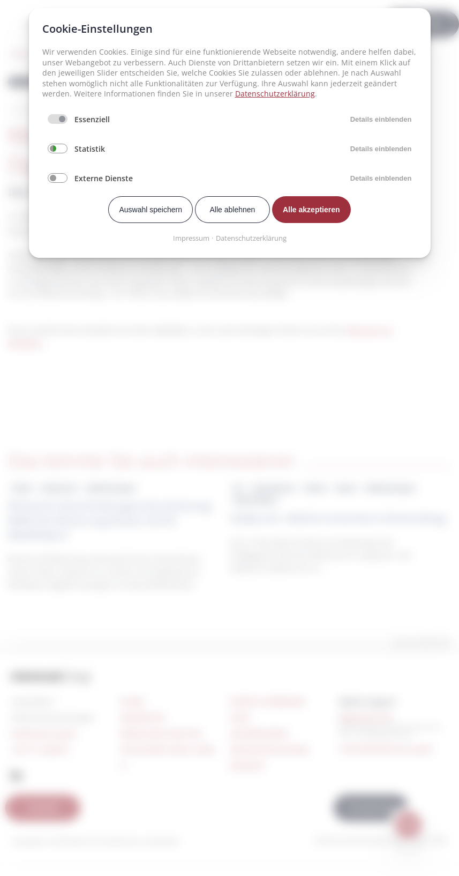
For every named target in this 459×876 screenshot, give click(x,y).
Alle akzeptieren (311, 209)
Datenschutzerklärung (275, 93)
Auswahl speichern (150, 209)
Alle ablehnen (232, 209)
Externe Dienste (103, 178)
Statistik (89, 149)
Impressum (191, 238)
